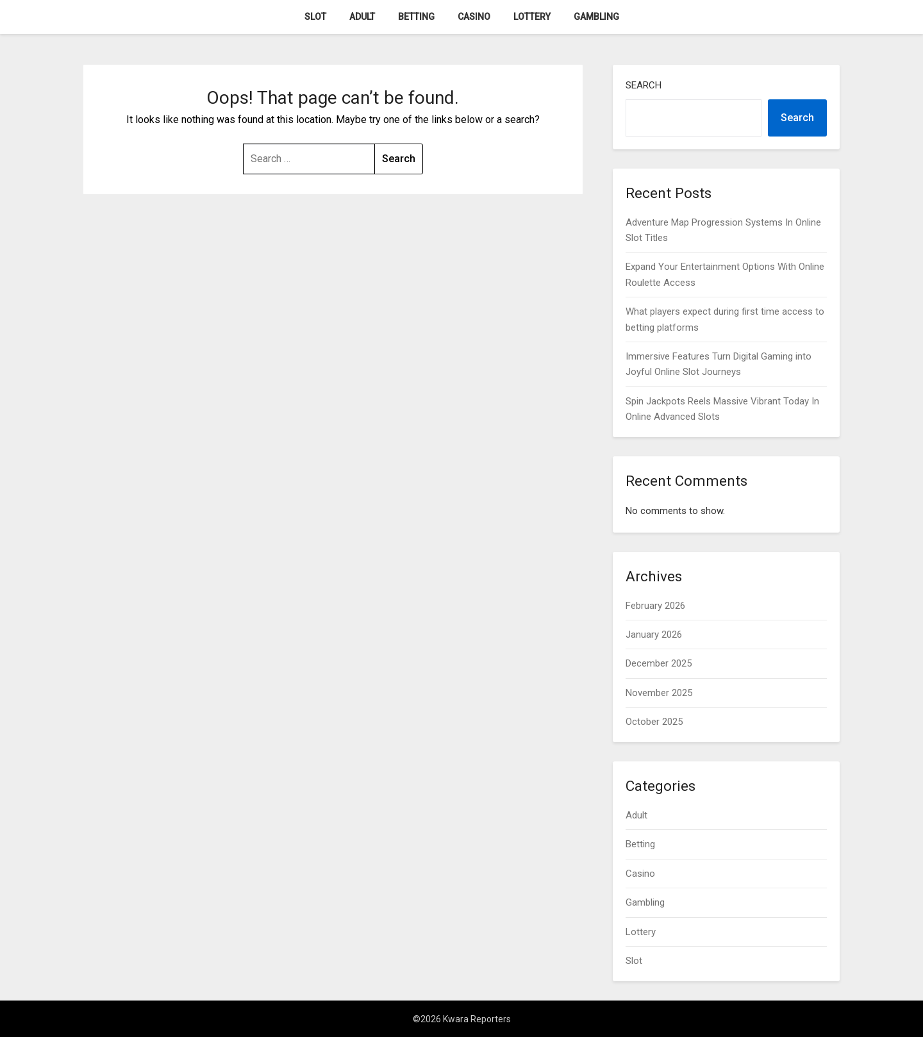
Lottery (532, 17)
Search (643, 85)
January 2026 (654, 634)
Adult (362, 17)
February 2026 (655, 605)
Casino (474, 17)
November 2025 (659, 693)
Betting (416, 17)
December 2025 (659, 663)
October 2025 (654, 721)
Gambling (596, 17)
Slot (315, 17)
